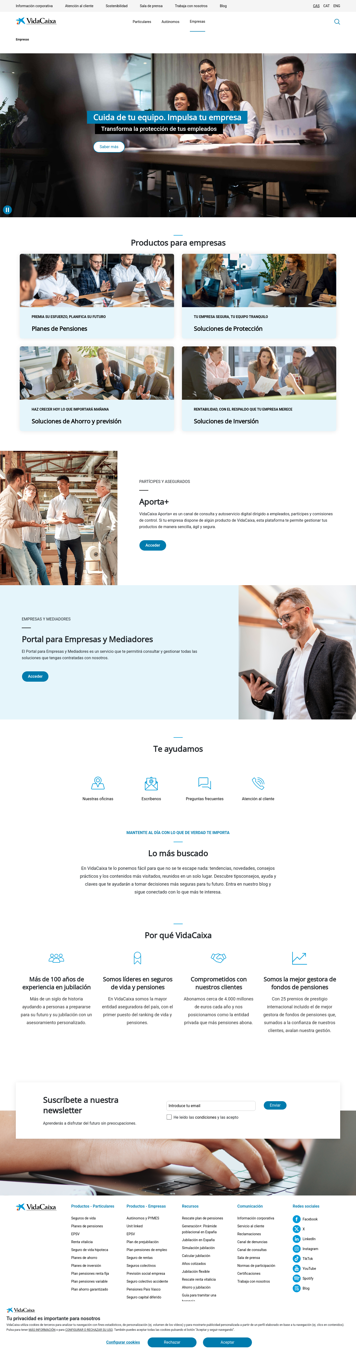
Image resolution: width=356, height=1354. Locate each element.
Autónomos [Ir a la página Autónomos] (170, 22)
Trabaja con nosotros (253, 1281)
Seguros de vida (83, 1218)
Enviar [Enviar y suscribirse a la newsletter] (275, 1105)
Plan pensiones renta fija (90, 1273)
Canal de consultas (252, 1250)
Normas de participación (256, 1266)
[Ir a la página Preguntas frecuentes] (204, 789)
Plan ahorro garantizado (89, 1289)
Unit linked (135, 1226)
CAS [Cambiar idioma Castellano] (316, 6)
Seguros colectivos (141, 1266)
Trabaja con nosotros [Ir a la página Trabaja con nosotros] (191, 6)
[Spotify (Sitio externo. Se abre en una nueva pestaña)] (303, 1278)
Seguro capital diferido (144, 1297)
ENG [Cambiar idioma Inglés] (337, 6)
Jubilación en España (198, 1240)
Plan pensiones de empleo (147, 1250)
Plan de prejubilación (143, 1242)
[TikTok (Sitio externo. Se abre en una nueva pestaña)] (303, 1259)
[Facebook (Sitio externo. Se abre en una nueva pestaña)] (305, 1219)
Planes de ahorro (84, 1258)
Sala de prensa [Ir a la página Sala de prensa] (151, 6)
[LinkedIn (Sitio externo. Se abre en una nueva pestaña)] (304, 1239)
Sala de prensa (248, 1258)
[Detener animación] (7, 210)
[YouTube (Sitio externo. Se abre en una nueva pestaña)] (304, 1269)
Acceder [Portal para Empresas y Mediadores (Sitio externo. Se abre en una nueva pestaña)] (35, 676)
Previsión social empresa (146, 1273)
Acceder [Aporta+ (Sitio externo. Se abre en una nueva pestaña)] (152, 545)
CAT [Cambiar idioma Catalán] (326, 6)
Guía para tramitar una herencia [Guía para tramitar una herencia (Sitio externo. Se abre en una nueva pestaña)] (199, 1298)
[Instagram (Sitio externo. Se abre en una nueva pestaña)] (305, 1249)
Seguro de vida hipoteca (89, 1250)
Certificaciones (248, 1273)
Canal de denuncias (252, 1242)
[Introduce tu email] (211, 1106)
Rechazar (172, 1342)
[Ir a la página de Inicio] (36, 21)
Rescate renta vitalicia (199, 1279)
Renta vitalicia (82, 1242)
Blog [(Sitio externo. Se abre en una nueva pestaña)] (223, 6)
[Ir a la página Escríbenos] (151, 789)
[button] (337, 22)
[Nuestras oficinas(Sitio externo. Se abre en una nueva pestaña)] (98, 789)
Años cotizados (194, 1264)
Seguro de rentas (140, 1258)
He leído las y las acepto (206, 1117)
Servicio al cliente (250, 1226)
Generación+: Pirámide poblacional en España (199, 1229)
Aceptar (227, 1342)
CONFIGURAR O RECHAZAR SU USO (89, 1330)
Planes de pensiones (87, 1226)
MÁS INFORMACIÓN (42, 1330)
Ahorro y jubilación (196, 1287)
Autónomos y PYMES (143, 1218)
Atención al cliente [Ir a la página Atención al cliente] (79, 6)
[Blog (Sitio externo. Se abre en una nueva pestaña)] (301, 1288)
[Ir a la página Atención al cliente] (258, 789)
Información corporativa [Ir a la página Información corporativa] (34, 6)
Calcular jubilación (196, 1256)
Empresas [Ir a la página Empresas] (197, 21)
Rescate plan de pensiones (202, 1218)
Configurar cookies (123, 1342)
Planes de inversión (86, 1266)
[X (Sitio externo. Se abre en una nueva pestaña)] (299, 1229)
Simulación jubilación (198, 1248)
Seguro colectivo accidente (147, 1281)
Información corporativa (255, 1218)
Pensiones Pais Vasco (144, 1289)
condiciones (205, 1117)
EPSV (75, 1234)
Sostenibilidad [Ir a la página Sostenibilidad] (117, 6)
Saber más (109, 146)
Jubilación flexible (196, 1272)
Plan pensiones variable (89, 1281)
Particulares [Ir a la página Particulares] (142, 22)
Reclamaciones (249, 1234)
